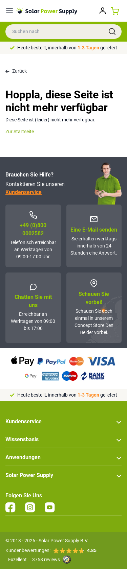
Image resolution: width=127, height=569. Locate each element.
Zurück (16, 71)
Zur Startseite (19, 131)
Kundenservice (23, 192)
